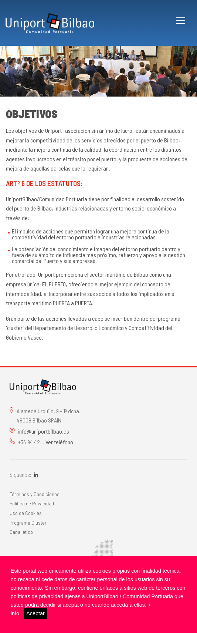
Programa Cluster (28, 522)
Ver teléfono (59, 441)
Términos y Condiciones (35, 494)
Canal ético (21, 532)
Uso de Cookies (26, 513)
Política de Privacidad (32, 503)
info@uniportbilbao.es (43, 431)
